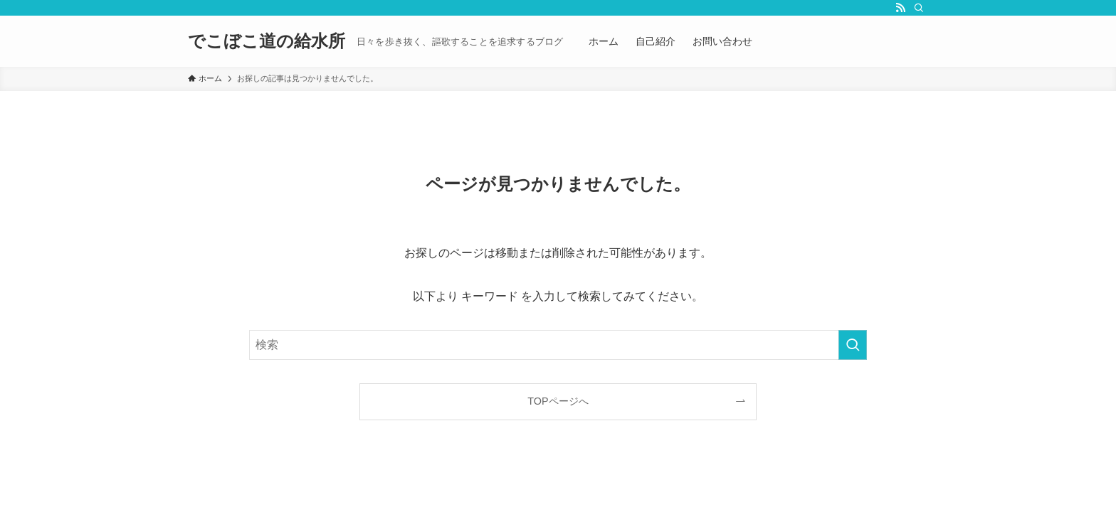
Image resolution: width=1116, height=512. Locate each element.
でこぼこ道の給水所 (266, 41)
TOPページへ (557, 401)
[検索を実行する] (852, 345)
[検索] (919, 8)
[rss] (900, 8)
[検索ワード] (558, 345)
